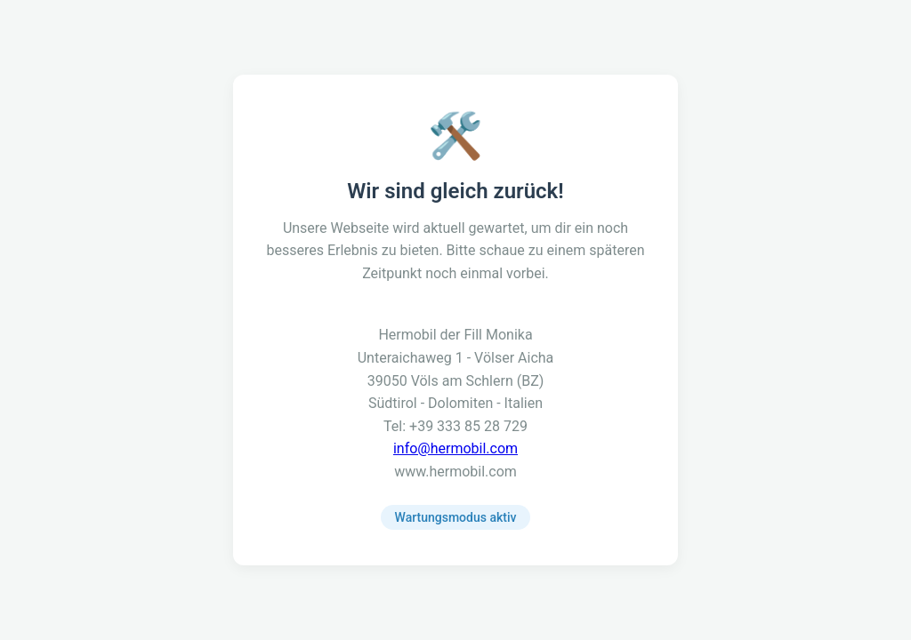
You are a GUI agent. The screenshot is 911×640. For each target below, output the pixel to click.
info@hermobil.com (455, 448)
